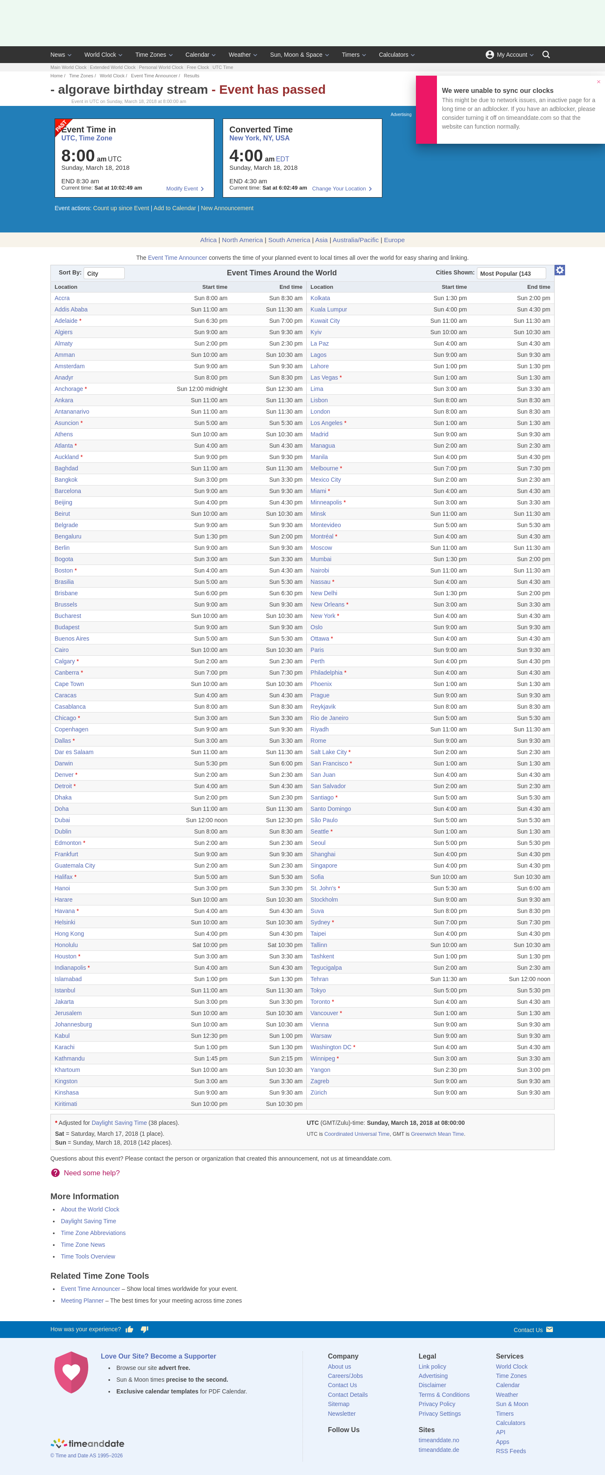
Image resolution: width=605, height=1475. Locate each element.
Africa (208, 239)
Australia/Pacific (356, 239)
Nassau (320, 581)
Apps (502, 1441)
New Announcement (227, 208)
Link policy (432, 1366)
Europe (394, 239)
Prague (319, 695)
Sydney (320, 922)
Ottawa (319, 638)
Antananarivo (72, 411)
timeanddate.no (439, 1440)
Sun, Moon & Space (296, 54)
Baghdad (66, 468)
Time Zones (150, 54)
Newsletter (342, 1413)
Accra (62, 298)
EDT (282, 159)
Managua (322, 445)
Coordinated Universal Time (356, 1134)
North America (242, 239)
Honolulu (66, 945)
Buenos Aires (72, 638)
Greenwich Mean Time (437, 1134)
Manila (319, 457)
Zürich (318, 1092)
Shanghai (322, 854)
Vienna (319, 1024)
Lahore (319, 366)
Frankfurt (66, 854)
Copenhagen (71, 729)
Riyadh (319, 729)
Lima (316, 388)
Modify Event (182, 188)
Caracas (65, 695)
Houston (65, 956)
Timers (351, 54)
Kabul (62, 1035)
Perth (317, 661)
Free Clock (198, 67)
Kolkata (320, 298)
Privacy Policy (437, 1404)
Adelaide (66, 320)
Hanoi (62, 888)
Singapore (323, 865)
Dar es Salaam (74, 752)
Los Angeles (326, 423)
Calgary (65, 661)
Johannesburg (73, 1024)
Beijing (63, 502)
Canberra (67, 672)
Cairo (61, 649)
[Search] (546, 54)
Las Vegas (324, 377)
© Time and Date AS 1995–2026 (86, 1456)
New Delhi (323, 593)
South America (289, 239)
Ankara (64, 400)
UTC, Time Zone (87, 138)
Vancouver (324, 1013)
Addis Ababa (71, 309)
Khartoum (67, 1069)
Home (56, 75)
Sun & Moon (512, 1404)
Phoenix (321, 684)
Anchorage (69, 388)
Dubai (62, 820)
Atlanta (64, 445)
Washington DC (331, 1047)
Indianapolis (70, 967)
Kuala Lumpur (328, 309)
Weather (240, 54)
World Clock (100, 54)
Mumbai (320, 559)
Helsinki (65, 922)
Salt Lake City (328, 752)
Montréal (321, 536)
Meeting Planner (82, 1300)
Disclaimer (432, 1385)
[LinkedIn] (362, 1445)
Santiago (322, 797)
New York (322, 615)
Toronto (320, 1001)
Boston (64, 570)
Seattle (319, 831)
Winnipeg (322, 1058)
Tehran (319, 979)
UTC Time (223, 67)
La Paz (319, 343)
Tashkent (322, 956)
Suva (317, 911)
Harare (64, 899)
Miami (318, 491)
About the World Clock (90, 1209)
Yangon (320, 1069)
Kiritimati (66, 1103)
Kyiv (315, 332)
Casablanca (70, 706)
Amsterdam (70, 366)
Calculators (393, 54)
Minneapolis (326, 502)
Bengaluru (68, 536)
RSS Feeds (511, 1451)
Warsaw (320, 1035)
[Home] (87, 1444)
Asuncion (67, 423)
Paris (317, 649)
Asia (321, 239)
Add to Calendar (175, 208)
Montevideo (325, 525)
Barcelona (68, 491)
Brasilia (64, 581)
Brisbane (66, 593)
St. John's (323, 888)
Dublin (63, 831)
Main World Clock (68, 67)
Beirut (62, 513)
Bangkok (66, 479)
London (320, 411)
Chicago (65, 718)
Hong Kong (69, 933)
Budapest (67, 627)
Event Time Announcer (154, 75)
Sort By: (70, 272)
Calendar (198, 54)
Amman (65, 354)
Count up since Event (121, 208)
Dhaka (63, 797)
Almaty (64, 343)
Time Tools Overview (88, 1256)
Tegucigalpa (326, 967)
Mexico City (325, 479)
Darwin (64, 763)
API (500, 1432)
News (57, 54)
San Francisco (329, 763)
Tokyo (318, 990)
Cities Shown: (455, 272)
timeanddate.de (439, 1449)
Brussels (66, 604)
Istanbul (65, 990)
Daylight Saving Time (119, 1122)
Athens (64, 434)
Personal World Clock (161, 67)
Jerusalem (68, 1013)
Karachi (64, 1047)
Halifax (64, 876)
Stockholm (324, 899)
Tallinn (318, 945)
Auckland (67, 457)
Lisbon (319, 400)
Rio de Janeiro (329, 718)
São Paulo (324, 820)
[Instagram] (377, 1445)
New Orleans (327, 604)
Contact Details (348, 1394)
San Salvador (328, 786)
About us (339, 1366)
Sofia (317, 876)
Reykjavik (323, 706)
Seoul (318, 842)
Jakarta (64, 1001)
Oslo (316, 627)
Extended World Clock (113, 67)
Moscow (321, 547)
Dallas (63, 740)
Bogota (64, 559)
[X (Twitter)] (348, 1445)
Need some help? (92, 1173)
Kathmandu (70, 1058)
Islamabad (68, 979)
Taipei (318, 933)
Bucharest (68, 615)
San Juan (322, 774)
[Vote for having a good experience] (129, 1329)
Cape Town (69, 684)
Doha (61, 808)
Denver (64, 774)
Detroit (63, 786)
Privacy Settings (440, 1413)
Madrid (319, 434)
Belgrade (66, 525)
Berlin (62, 547)
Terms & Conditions (444, 1394)
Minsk (318, 513)
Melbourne (324, 468)
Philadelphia (326, 672)
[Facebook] (334, 1445)
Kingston (66, 1081)
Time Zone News (83, 1244)
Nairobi (319, 570)
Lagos (318, 354)
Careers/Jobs (345, 1375)
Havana (65, 911)
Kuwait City (325, 320)
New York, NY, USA (259, 138)
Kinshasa (67, 1092)
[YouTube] (391, 1445)
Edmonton (68, 842)
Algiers (64, 332)
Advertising (433, 1375)
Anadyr (64, 377)
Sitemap (339, 1404)
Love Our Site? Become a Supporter (158, 1356)
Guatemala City (75, 865)
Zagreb (319, 1081)
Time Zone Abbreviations (93, 1233)
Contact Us (534, 1329)
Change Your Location (339, 188)
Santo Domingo (330, 808)
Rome (318, 740)
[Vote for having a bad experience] (144, 1329)
